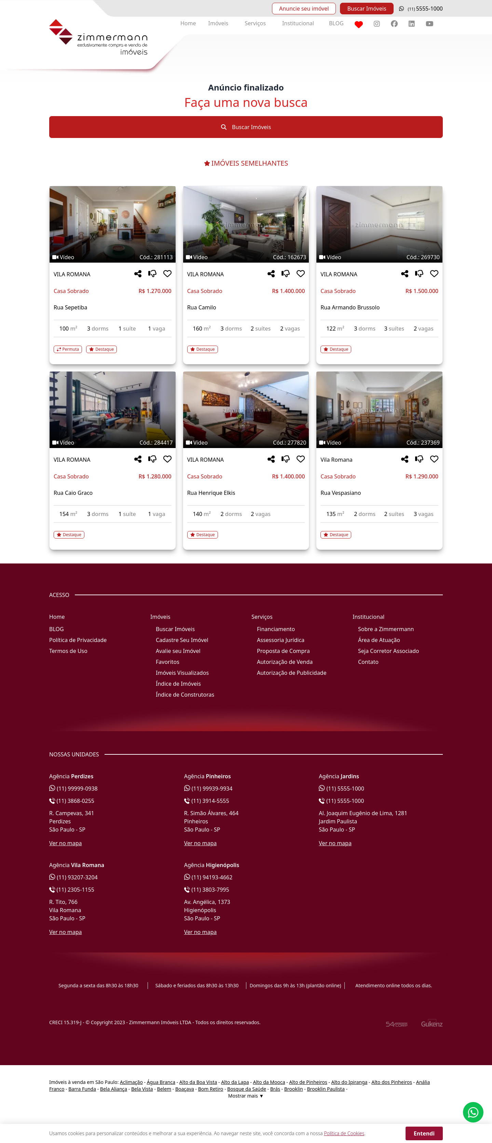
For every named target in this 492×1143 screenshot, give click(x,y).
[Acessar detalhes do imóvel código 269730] (379, 345)
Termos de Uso (68, 651)
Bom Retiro (210, 1089)
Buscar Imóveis (366, 8)
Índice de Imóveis (178, 683)
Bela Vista (142, 1089)
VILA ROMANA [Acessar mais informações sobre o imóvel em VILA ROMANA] (72, 274)
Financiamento (276, 629)
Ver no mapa (65, 843)
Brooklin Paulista (325, 1089)
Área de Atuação (379, 640)
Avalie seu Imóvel (178, 651)
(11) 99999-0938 (73, 788)
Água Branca (161, 1082)
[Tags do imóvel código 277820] (246, 442)
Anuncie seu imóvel (304, 8)
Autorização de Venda (285, 662)
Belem (164, 1089)
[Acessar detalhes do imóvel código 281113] (113, 345)
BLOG (336, 23)
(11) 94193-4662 (208, 877)
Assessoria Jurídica (280, 640)
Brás (275, 1089)
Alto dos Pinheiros (391, 1082)
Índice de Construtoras (185, 694)
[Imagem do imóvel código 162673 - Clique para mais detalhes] (246, 224)
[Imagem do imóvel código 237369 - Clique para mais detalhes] (379, 410)
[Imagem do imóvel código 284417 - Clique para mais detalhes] (113, 410)
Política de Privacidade (78, 640)
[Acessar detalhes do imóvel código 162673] (246, 345)
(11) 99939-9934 (208, 788)
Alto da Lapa (235, 1082)
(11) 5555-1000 (341, 788)
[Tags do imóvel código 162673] (246, 257)
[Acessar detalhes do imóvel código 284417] (113, 531)
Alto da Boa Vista (198, 1082)
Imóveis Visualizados (182, 673)
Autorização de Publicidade (291, 673)
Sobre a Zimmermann (386, 629)
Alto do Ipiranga (349, 1082)
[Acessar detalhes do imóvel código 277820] (246, 531)
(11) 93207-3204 (73, 877)
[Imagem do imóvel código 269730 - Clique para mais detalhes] (379, 224)
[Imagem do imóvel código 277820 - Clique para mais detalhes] (246, 410)
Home (188, 23)
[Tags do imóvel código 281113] (113, 257)
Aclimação (131, 1082)
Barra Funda (82, 1089)
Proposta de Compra (283, 651)
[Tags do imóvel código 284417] (113, 442)
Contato (368, 662)
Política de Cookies (344, 1133)
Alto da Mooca (269, 1082)
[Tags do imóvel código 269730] (379, 257)
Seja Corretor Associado (388, 651)
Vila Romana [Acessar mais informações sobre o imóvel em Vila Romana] (336, 459)
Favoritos (167, 662)
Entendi (424, 1133)
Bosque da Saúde (246, 1089)
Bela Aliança (113, 1089)
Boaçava (184, 1089)
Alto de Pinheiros (308, 1082)
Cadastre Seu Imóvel (182, 640)
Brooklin (293, 1089)
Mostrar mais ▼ (246, 1095)
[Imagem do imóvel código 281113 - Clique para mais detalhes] (113, 224)
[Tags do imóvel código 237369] (379, 442)
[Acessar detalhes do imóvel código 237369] (379, 531)
